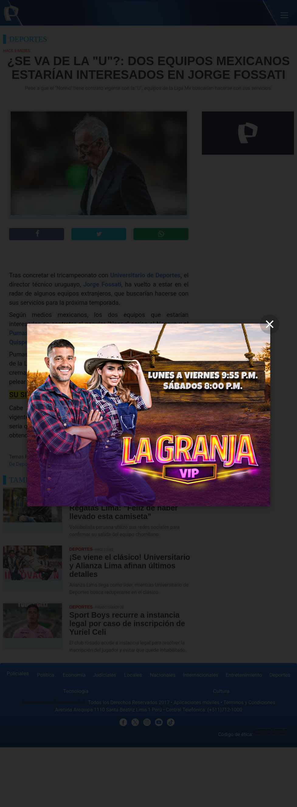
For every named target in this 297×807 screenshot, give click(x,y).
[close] (269, 324)
